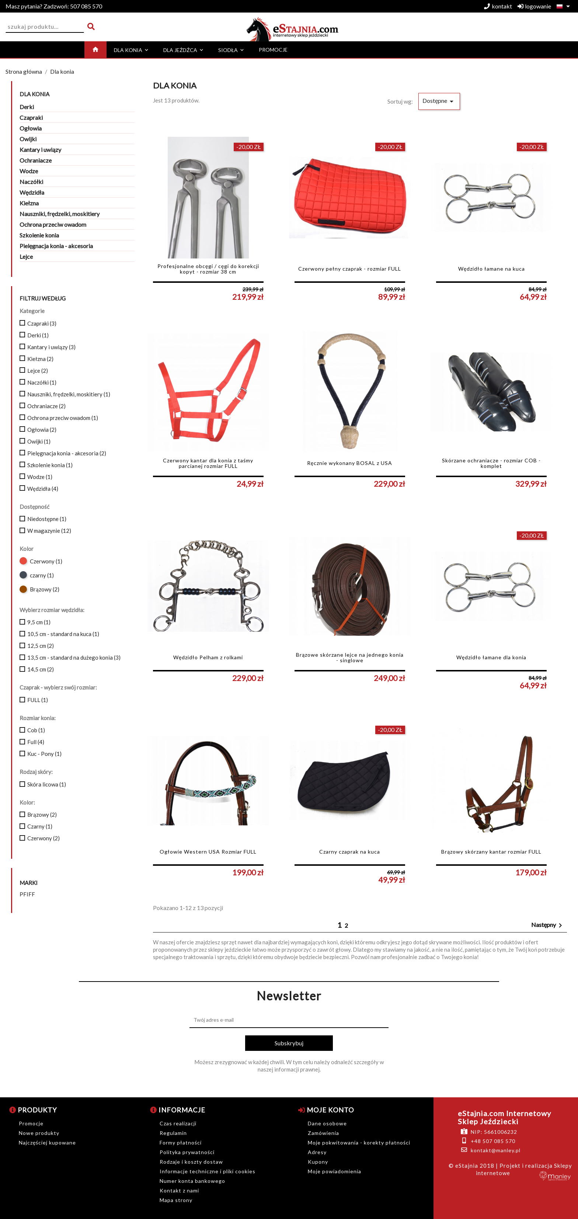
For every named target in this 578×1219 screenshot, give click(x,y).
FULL (37, 700)
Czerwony (46, 561)
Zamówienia (323, 1133)
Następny (548, 925)
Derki (27, 106)
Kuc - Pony (44, 753)
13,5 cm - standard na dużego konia (74, 657)
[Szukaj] (45, 27)
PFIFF (27, 894)
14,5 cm (40, 669)
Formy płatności (181, 1142)
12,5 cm (40, 645)
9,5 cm (39, 622)
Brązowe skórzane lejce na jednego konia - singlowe (350, 657)
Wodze (29, 170)
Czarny (39, 826)
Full (35, 742)
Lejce (26, 256)
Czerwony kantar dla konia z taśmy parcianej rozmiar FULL (208, 463)
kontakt (498, 6)
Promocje (31, 1123)
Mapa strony (176, 1200)
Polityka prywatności (187, 1152)
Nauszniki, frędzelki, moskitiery (60, 213)
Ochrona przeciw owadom (53, 224)
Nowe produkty (39, 1133)
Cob (36, 730)
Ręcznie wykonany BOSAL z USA (349, 463)
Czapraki (31, 117)
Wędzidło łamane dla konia (491, 657)
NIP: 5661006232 (494, 1132)
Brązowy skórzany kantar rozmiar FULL (491, 851)
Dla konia (34, 94)
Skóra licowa (46, 784)
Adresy (317, 1152)
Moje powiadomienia (334, 1171)
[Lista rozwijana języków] (564, 6)
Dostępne (439, 101)
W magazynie (49, 530)
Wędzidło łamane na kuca (491, 268)
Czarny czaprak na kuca (349, 851)
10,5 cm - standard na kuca (63, 634)
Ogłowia (31, 128)
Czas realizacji (178, 1123)
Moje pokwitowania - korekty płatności (359, 1142)
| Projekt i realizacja (524, 1165)
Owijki (28, 138)
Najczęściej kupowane (47, 1142)
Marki (29, 883)
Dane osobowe (327, 1123)
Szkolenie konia (39, 235)
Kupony (318, 1162)
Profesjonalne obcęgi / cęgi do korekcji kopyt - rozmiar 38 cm (208, 269)
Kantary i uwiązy (40, 149)
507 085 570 (54, 6)
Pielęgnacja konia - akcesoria (56, 245)
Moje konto (326, 1110)
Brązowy (44, 589)
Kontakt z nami (179, 1190)
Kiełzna (29, 202)
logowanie (534, 6)
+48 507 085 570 (493, 1141)
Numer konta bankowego (192, 1181)
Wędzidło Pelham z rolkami (208, 657)
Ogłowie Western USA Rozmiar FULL (208, 851)
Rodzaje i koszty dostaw (191, 1162)
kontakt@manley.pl (495, 1150)
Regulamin (173, 1133)
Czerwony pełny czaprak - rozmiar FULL (349, 268)
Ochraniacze (36, 160)
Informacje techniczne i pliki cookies (207, 1171)
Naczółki (31, 181)
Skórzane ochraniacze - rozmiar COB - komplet (491, 463)
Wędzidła (32, 192)
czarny (42, 575)
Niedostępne (46, 518)
